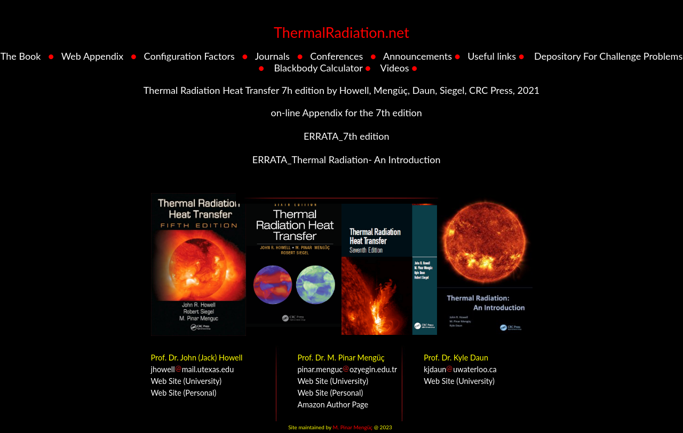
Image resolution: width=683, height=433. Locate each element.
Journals (272, 56)
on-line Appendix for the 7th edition (345, 112)
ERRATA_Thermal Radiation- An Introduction (345, 159)
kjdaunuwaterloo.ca (460, 369)
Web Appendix (92, 56)
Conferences (336, 56)
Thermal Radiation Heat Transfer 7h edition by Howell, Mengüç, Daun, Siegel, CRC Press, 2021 (342, 90)
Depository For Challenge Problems (608, 56)
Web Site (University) (186, 381)
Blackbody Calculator (318, 68)
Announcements (417, 56)
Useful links (491, 56)
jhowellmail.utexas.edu (192, 369)
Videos (394, 68)
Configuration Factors (189, 56)
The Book (21, 56)
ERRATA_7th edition (345, 136)
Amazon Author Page (333, 404)
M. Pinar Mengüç (352, 427)
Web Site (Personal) (184, 392)
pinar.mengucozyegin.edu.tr (348, 369)
